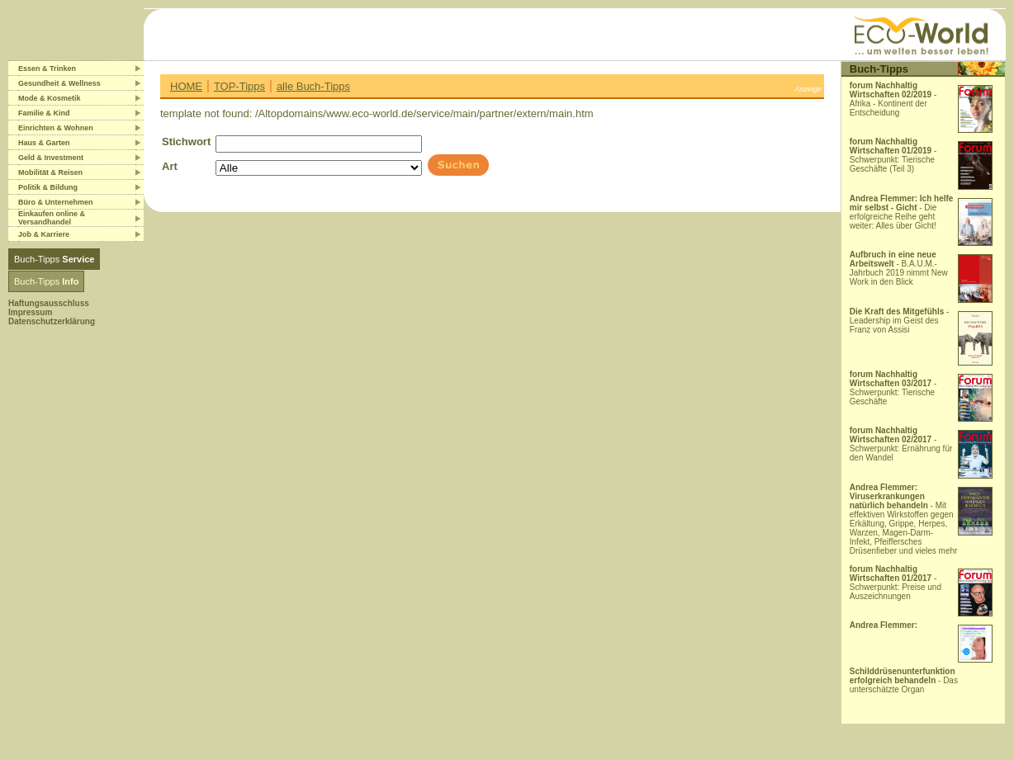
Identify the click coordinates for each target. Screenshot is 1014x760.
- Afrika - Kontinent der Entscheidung (893, 99)
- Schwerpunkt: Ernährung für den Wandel (901, 444)
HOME (186, 86)
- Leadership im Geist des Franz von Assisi (900, 320)
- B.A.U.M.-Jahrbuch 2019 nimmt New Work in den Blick (899, 268)
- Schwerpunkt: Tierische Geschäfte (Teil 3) (893, 155)
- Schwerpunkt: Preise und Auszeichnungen (895, 582)
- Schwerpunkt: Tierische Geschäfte (893, 388)
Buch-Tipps (54, 259)
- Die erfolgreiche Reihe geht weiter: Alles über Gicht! (902, 212)
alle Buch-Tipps (313, 86)
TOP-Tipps (239, 86)
